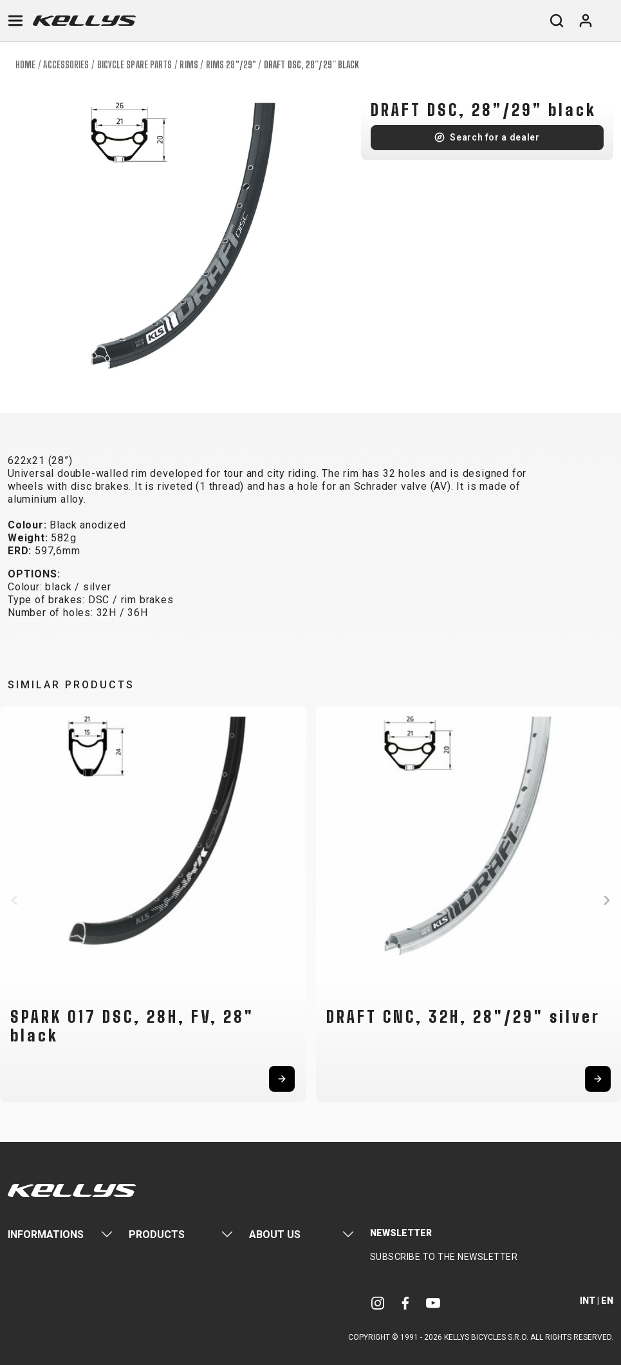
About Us (275, 1234)
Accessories (66, 64)
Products (157, 1234)
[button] (14, 900)
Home (25, 64)
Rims (189, 64)
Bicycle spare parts (134, 64)
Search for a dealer (494, 137)
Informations (46, 1234)
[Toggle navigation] (15, 20)
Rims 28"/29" (231, 64)
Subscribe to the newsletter (444, 1257)
